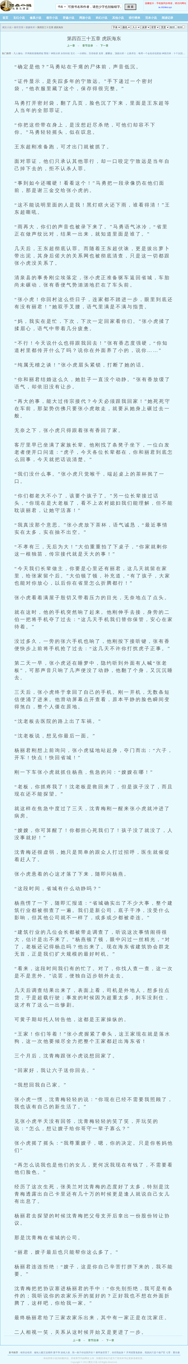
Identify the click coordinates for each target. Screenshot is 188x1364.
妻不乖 (56, 1352)
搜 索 (130, 6)
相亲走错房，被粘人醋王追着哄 (36, 1352)
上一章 (71, 45)
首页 (5, 17)
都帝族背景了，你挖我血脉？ (111, 1352)
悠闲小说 (24, 5)
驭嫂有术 (30, 27)
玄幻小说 (19, 17)
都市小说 (52, 17)
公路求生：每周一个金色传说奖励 (144, 53)
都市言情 (18, 27)
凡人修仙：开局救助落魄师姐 (28, 53)
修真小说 (35, 17)
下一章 (104, 45)
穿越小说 (68, 17)
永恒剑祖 (65, 53)
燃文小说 (7, 27)
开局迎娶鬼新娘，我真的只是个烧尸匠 (145, 1352)
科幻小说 (101, 17)
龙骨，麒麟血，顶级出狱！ (112, 53)
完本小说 (151, 17)
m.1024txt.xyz (165, 7)
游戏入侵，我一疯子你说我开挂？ (78, 1352)
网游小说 (85, 17)
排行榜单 (134, 17)
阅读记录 (167, 17)
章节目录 (87, 45)
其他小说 (118, 17)
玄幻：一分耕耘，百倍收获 (84, 53)
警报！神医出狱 (52, 53)
